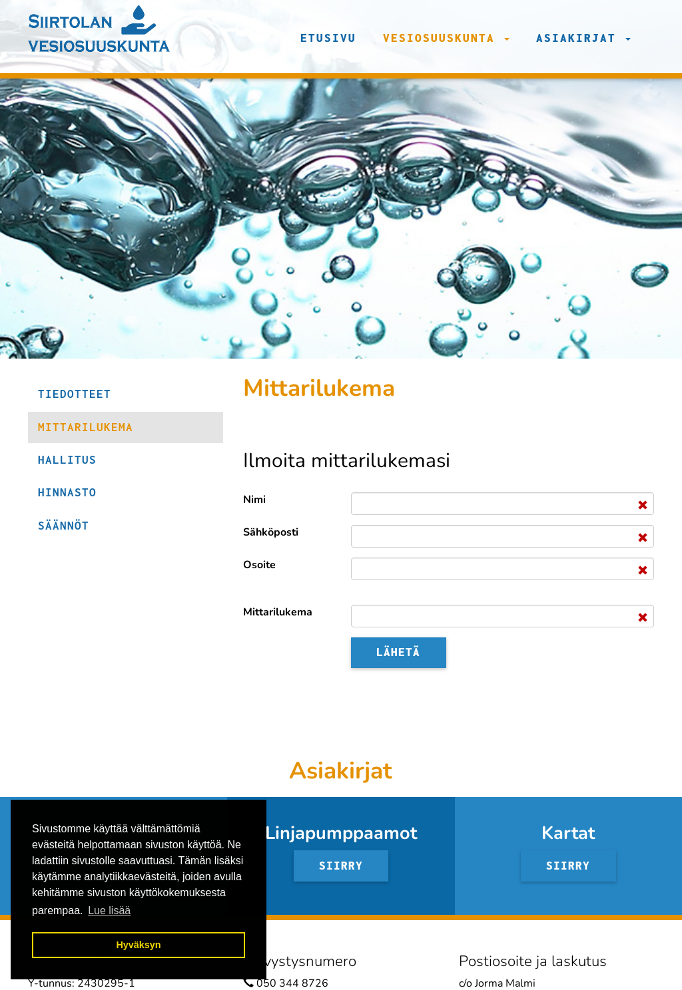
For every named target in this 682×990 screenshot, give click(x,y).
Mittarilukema (277, 612)
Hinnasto (67, 492)
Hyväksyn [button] (138, 944)
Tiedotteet (74, 394)
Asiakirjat (583, 38)
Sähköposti (270, 532)
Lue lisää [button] (109, 910)
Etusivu (328, 38)
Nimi (254, 499)
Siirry (341, 865)
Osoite (259, 565)
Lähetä (398, 652)
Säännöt (63, 525)
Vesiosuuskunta (446, 38)
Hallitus (67, 459)
